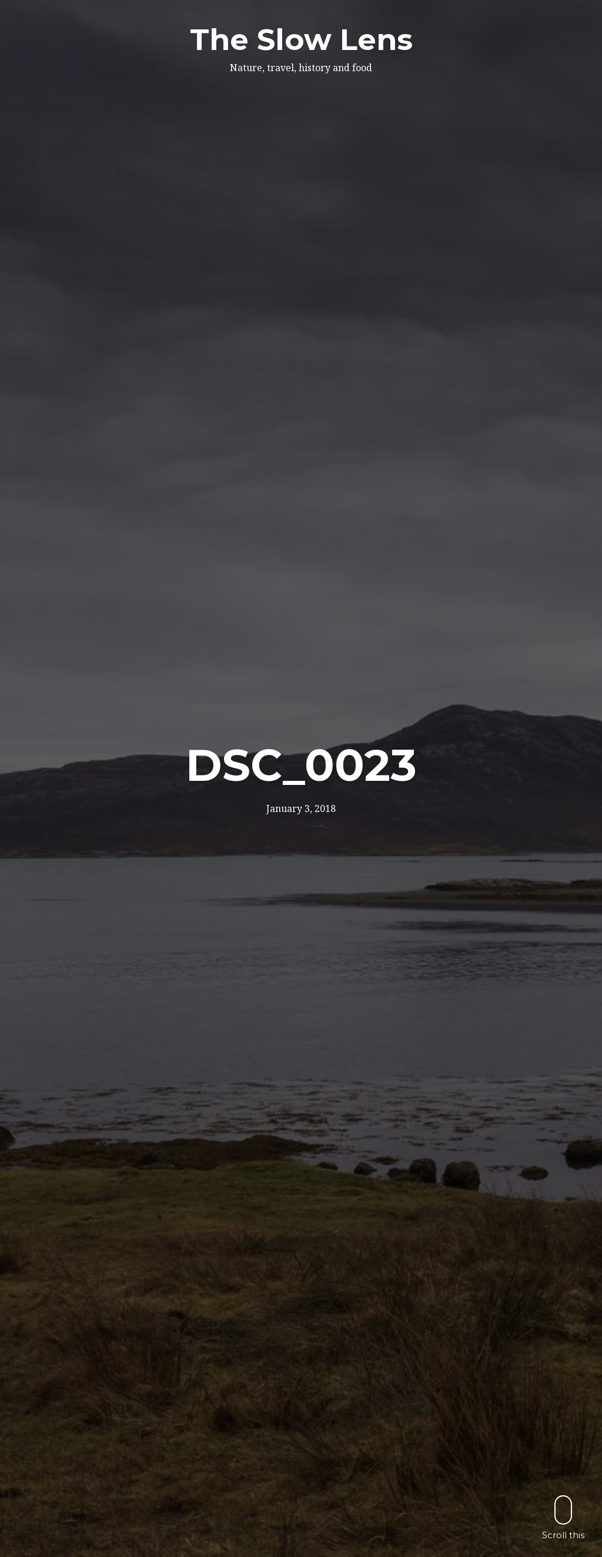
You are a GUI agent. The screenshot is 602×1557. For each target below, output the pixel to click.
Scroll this (563, 1517)
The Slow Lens (301, 40)
